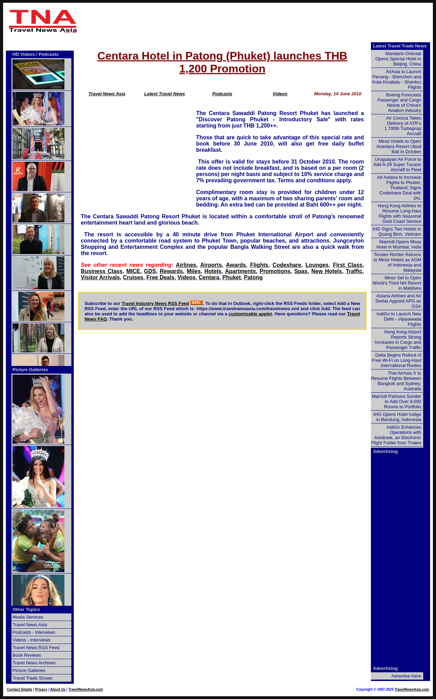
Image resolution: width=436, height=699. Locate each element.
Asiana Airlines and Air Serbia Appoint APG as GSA (398, 301)
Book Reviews (26, 655)
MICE (133, 271)
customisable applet (250, 313)
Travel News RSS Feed (35, 647)
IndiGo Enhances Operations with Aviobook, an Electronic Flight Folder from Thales (396, 435)
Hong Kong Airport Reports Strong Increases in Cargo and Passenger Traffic (398, 339)
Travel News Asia (106, 93)
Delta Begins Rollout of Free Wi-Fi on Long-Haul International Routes (396, 360)
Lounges (317, 265)
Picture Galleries (30, 369)
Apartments (240, 271)
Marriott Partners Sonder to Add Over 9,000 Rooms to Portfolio (396, 401)
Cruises (133, 277)
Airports (211, 265)
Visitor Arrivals (100, 277)
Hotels (212, 271)
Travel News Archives (34, 662)
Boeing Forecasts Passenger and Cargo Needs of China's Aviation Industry (399, 102)
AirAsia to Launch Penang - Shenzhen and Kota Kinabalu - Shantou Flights (396, 79)
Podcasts (222, 93)
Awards (236, 265)
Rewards (171, 271)
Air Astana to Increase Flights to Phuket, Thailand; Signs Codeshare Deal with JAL (399, 188)
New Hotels (326, 271)
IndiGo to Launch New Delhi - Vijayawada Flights (398, 319)
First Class (347, 265)
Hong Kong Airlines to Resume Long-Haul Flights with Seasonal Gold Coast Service (399, 213)
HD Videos (23, 54)
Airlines (186, 265)
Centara (209, 277)
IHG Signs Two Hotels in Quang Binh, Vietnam (396, 231)
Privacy (41, 689)
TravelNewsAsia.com (86, 689)
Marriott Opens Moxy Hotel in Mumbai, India (398, 244)
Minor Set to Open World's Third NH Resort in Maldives (397, 283)
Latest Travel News (164, 93)
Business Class (101, 271)
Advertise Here (406, 676)
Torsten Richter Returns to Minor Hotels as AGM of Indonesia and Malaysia (397, 262)
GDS (150, 271)
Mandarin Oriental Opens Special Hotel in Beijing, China (398, 59)
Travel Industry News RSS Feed (155, 303)
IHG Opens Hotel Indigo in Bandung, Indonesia (397, 417)
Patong (253, 277)
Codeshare (287, 265)
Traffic (354, 271)
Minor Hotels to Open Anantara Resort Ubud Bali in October (398, 146)
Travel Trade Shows (32, 678)
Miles (194, 271)
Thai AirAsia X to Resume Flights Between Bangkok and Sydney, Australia (396, 380)
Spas (301, 271)
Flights (259, 265)
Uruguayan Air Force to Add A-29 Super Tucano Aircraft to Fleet (397, 164)
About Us (57, 689)
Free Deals (160, 277)
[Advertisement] (257, 21)
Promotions (275, 271)
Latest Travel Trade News (400, 46)
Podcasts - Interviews (33, 632)
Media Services (27, 617)
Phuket (231, 277)
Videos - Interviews (31, 640)
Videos (280, 93)
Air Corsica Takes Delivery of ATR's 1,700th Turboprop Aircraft (402, 125)
